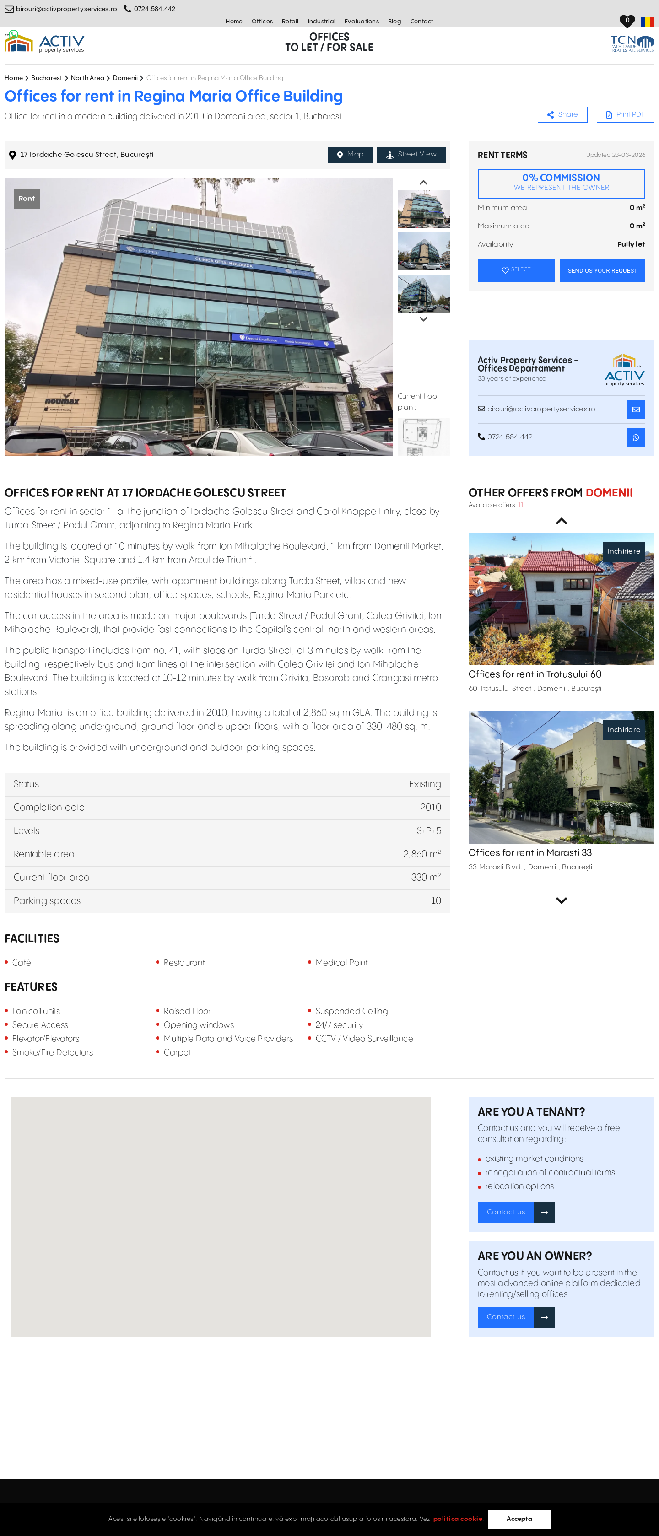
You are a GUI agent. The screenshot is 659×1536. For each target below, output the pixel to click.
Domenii (125, 78)
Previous (423, 182)
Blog (394, 21)
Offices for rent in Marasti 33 (530, 853)
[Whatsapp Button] (14, 34)
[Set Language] (647, 22)
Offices (262, 21)
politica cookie (458, 1519)
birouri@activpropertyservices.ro (66, 9)
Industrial (322, 21)
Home (234, 21)
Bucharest (46, 78)
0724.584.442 (155, 9)
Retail (290, 21)
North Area (88, 78)
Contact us (506, 1212)
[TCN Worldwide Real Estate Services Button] (632, 44)
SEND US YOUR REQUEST (602, 270)
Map (350, 155)
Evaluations (362, 21)
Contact (422, 21)
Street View (411, 155)
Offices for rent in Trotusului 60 (535, 674)
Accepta (519, 1519)
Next (423, 319)
